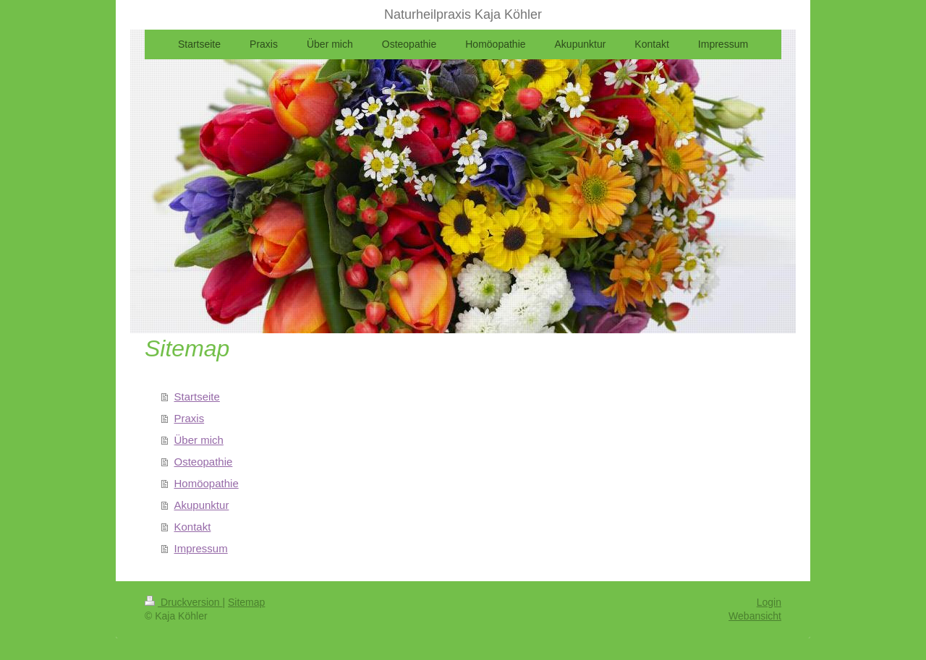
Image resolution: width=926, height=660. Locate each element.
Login (769, 602)
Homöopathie (206, 483)
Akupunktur (201, 505)
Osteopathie (203, 461)
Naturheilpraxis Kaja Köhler (463, 14)
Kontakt (192, 526)
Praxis (189, 418)
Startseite (197, 396)
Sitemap (246, 602)
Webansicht (755, 616)
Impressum (201, 548)
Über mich (199, 440)
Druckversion (183, 602)
